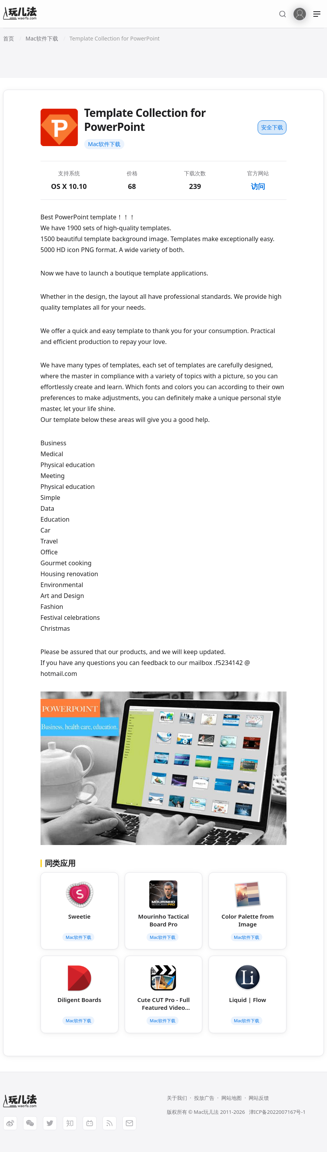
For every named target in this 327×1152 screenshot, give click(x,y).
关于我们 (177, 1097)
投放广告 (204, 1097)
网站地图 (231, 1097)
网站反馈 (259, 1097)
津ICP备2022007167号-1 (277, 1111)
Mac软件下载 (104, 144)
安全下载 (272, 127)
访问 (258, 186)
